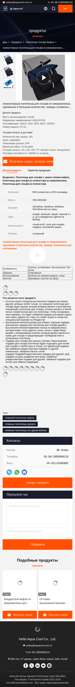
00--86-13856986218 (60, 2)
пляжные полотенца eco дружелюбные (26, 430)
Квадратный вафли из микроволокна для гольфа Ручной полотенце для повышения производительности (17, 601)
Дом (5, 42)
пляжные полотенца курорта (20, 424)
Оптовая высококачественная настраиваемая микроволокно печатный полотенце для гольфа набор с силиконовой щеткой (54, 601)
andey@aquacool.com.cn (17, 2)
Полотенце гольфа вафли (40, 42)
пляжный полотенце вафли (19, 417)
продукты (16, 42)
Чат (65, 8)
